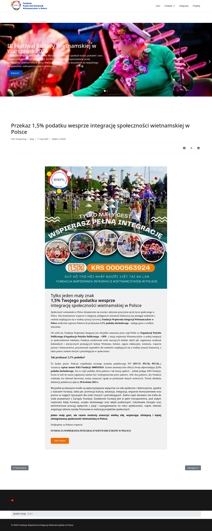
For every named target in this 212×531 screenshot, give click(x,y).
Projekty (196, 6)
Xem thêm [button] (60, 440)
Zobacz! (15, 73)
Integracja (183, 6)
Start (158, 6)
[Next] (209, 60)
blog (32, 139)
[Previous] (3, 60)
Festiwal (168, 6)
